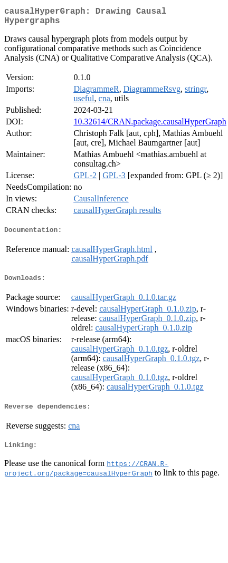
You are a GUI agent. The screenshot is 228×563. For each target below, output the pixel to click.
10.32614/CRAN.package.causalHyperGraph (149, 125)
